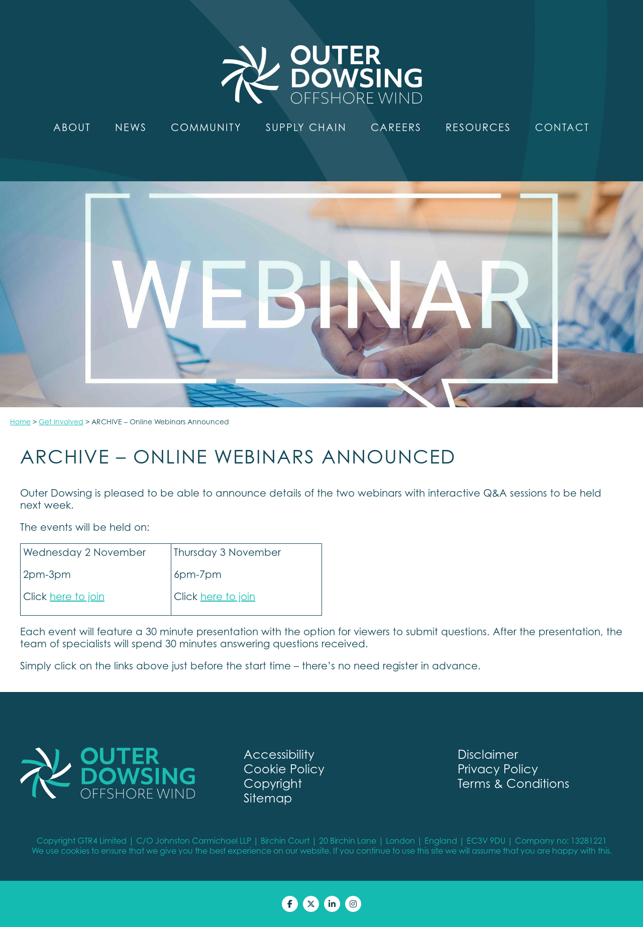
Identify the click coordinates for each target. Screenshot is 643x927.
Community (206, 128)
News (131, 128)
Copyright (273, 783)
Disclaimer (488, 754)
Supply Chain (306, 128)
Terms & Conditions (513, 783)
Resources (478, 128)
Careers (396, 128)
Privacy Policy (498, 769)
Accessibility (279, 754)
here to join (77, 597)
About (72, 128)
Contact (562, 128)
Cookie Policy (284, 769)
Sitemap (268, 798)
